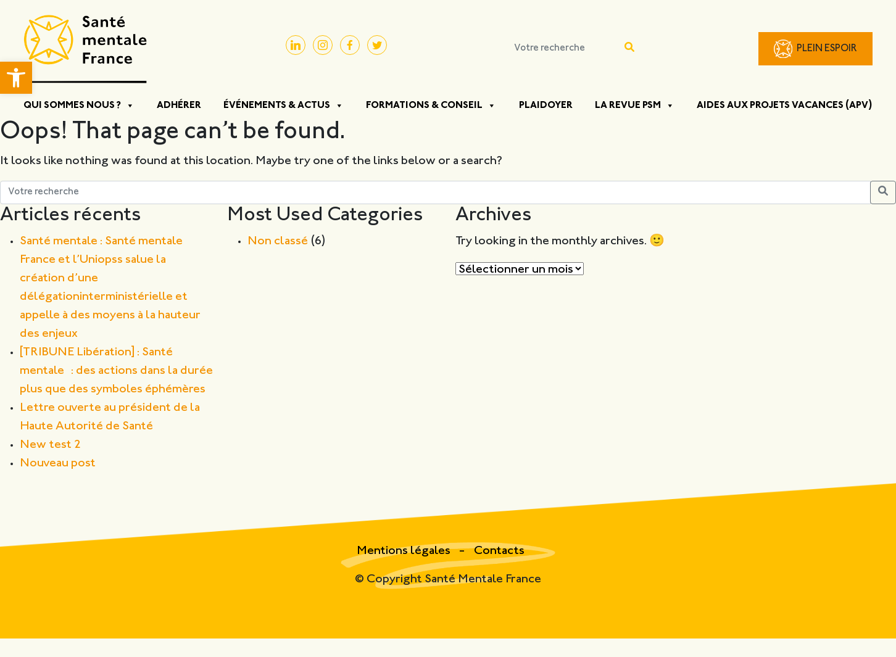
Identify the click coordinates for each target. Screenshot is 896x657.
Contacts (499, 551)
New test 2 (50, 445)
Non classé (277, 241)
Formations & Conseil (431, 105)
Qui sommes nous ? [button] (79, 105)
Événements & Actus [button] (283, 105)
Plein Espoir (827, 49)
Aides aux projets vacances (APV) (785, 105)
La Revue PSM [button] (634, 105)
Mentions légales (405, 551)
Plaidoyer (546, 105)
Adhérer (179, 105)
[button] (16, 78)
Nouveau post (58, 463)
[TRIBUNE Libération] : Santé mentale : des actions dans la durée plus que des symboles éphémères (116, 371)
